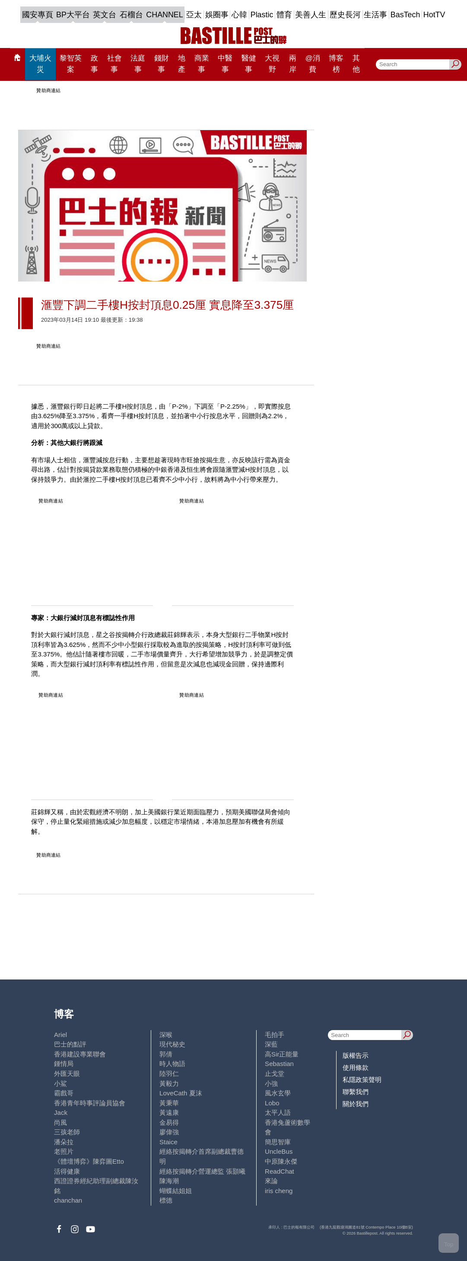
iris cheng (278, 1190)
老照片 (63, 1151)
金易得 (169, 1122)
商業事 (201, 63)
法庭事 (137, 63)
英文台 (104, 14)
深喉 (165, 1034)
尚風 (60, 1122)
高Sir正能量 (282, 1054)
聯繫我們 (356, 1091)
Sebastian (279, 1063)
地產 (181, 63)
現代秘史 (172, 1044)
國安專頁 (37, 14)
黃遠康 (169, 1112)
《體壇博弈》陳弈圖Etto (89, 1161)
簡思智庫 (278, 1142)
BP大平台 (73, 14)
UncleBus (278, 1151)
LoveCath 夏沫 (180, 1093)
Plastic (262, 14)
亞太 (194, 14)
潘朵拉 (63, 1142)
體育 (284, 14)
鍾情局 (63, 1063)
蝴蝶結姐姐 (175, 1190)
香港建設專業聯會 (80, 1054)
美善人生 (310, 14)
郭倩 (165, 1054)
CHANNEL (164, 14)
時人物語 (172, 1063)
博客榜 (336, 63)
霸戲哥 (63, 1093)
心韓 (239, 14)
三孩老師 (67, 1132)
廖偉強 (169, 1132)
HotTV (434, 14)
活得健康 (67, 1171)
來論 (271, 1180)
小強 (271, 1083)
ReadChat (279, 1171)
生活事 (375, 14)
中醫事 (225, 63)
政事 (94, 63)
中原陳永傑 (281, 1161)
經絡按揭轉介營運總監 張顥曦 (202, 1171)
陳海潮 (169, 1180)
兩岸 (292, 63)
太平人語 (278, 1112)
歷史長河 (345, 14)
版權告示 (356, 1055)
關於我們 (356, 1103)
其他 (356, 63)
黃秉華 (169, 1103)
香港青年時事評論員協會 (89, 1103)
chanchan (68, 1200)
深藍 (271, 1044)
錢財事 (161, 63)
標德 (165, 1200)
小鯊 (60, 1083)
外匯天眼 (67, 1073)
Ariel (60, 1034)
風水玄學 (278, 1093)
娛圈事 (217, 14)
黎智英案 (71, 63)
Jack (60, 1112)
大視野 (272, 63)
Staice (168, 1142)
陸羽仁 (169, 1073)
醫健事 (248, 63)
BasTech (405, 14)
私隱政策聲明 (362, 1079)
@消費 (312, 63)
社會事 (114, 63)
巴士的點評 (70, 1044)
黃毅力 (169, 1083)
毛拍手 (274, 1034)
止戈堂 (274, 1073)
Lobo (272, 1103)
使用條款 (356, 1067)
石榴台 (131, 14)
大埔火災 (40, 63)
